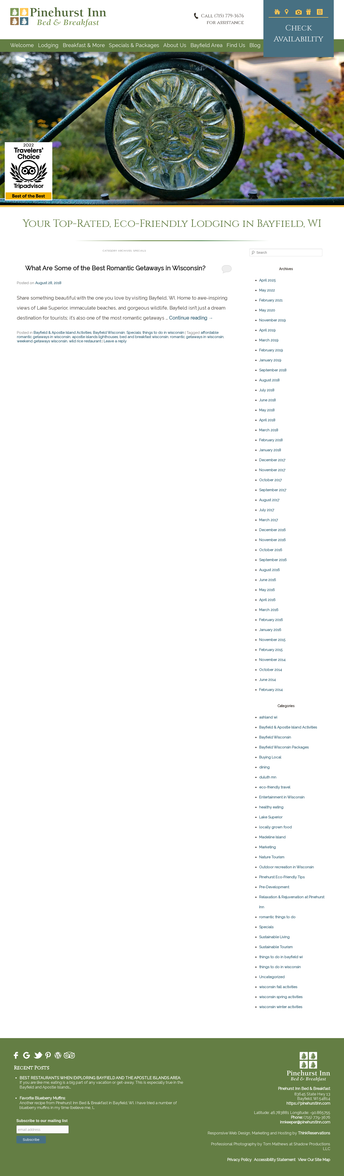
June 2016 (267, 580)
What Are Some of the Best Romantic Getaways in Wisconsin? (115, 268)
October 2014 (270, 670)
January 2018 (270, 450)
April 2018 (267, 420)
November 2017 (272, 470)
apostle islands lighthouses (95, 337)
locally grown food (275, 827)
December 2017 (272, 460)
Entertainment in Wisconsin (282, 797)
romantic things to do (277, 917)
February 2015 (270, 650)
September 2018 (272, 370)
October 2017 (270, 480)
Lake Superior (270, 817)
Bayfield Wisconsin (109, 332)
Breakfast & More (84, 45)
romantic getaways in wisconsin (196, 337)
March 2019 (268, 340)
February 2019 (271, 350)
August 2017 (269, 500)
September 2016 (273, 560)
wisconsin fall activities (278, 987)
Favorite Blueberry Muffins (42, 1098)
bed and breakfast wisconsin (144, 337)
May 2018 (267, 410)
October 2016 (270, 550)
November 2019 (272, 320)
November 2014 (272, 660)
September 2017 (272, 490)
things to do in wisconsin (163, 332)
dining (264, 767)
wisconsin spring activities (280, 997)
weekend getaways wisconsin (42, 341)
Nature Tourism (271, 857)
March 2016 (268, 610)
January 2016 (270, 630)
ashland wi (268, 717)
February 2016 (271, 620)
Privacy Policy (239, 1159)
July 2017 (266, 510)
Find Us (236, 45)
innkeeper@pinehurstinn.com (305, 1122)
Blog (255, 45)
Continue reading (191, 318)
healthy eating (271, 807)
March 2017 (268, 520)
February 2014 (271, 690)
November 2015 (272, 640)
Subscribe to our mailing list (42, 1121)
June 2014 (267, 680)
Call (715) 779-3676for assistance (222, 19)
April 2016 (267, 600)
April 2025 (267, 280)
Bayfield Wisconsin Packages (284, 747)
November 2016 (272, 540)
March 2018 (268, 430)
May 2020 (267, 310)
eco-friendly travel (274, 787)
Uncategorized (272, 977)
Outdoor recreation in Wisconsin (286, 867)
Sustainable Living (274, 937)
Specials (133, 332)
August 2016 (269, 570)
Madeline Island (272, 837)
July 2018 (266, 390)
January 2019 (270, 360)
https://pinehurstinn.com (308, 1103)
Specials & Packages (134, 45)
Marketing (267, 847)
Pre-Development (274, 887)
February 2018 (271, 440)
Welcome (22, 45)
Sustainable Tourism (276, 947)
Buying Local (270, 757)
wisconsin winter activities (280, 1007)
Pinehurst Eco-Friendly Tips (282, 877)
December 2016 (272, 530)
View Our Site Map (314, 1159)
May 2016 (267, 590)
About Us (174, 45)
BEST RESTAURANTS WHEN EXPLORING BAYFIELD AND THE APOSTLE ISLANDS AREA (99, 1078)
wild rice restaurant (85, 341)
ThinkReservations (314, 1133)
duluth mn (267, 777)
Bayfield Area (206, 45)
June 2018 (267, 400)
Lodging (48, 45)
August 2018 (269, 380)
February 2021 (270, 300)
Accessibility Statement (275, 1159)
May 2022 (267, 290)
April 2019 (267, 330)
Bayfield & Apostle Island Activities (62, 332)
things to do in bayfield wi (281, 957)
